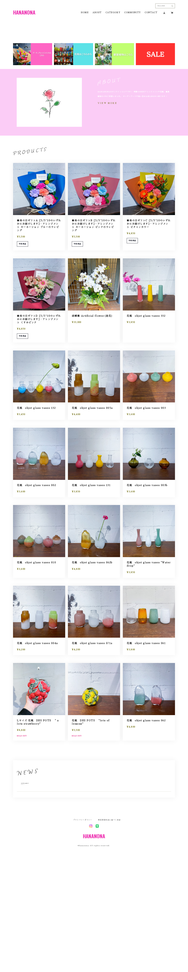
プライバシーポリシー (82, 926)
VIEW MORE (107, 202)
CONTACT (151, 13)
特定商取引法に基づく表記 (109, 926)
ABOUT (97, 13)
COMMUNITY (132, 13)
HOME (85, 13)
